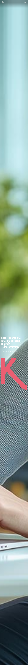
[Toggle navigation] (25, 2)
